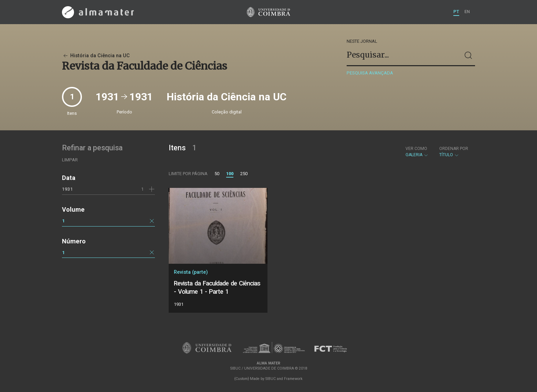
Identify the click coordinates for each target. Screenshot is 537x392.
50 (216, 173)
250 (244, 173)
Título (453, 152)
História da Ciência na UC (96, 56)
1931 (67, 189)
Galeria (417, 152)
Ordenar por (453, 148)
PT (456, 11)
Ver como (416, 148)
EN (467, 11)
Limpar (70, 159)
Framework (293, 378)
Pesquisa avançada (370, 73)
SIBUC (270, 378)
